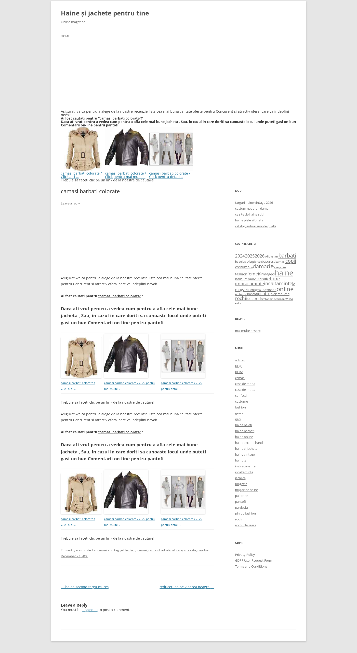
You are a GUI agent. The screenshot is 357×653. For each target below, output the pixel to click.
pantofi (240, 501)
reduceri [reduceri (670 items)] (284, 294)
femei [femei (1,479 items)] (253, 274)
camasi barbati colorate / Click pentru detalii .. (171, 173)
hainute (240, 460)
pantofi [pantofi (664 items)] (252, 294)
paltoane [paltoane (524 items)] (241, 294)
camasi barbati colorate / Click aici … (83, 173)
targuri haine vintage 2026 (254, 202)
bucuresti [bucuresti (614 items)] (269, 261)
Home (65, 36)
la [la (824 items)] (293, 283)
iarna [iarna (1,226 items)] (261, 279)
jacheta (240, 478)
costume (241, 401)
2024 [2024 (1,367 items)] (240, 256)
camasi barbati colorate (165, 550)
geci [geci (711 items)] (271, 274)
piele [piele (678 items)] (274, 294)
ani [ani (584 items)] (276, 256)
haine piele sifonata (249, 220)
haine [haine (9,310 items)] (284, 273)
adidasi (240, 360)
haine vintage (245, 454)
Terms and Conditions (251, 566)
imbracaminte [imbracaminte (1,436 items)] (249, 283)
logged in (90, 609)
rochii (239, 519)
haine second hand (249, 442)
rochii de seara (245, 525)
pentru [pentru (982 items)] (264, 293)
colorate (190, 550)
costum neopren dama (251, 208)
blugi (238, 366)
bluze (239, 372)
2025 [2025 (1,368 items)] (250, 256)
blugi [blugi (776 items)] (251, 261)
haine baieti (243, 425)
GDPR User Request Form (253, 560)
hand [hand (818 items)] (252, 279)
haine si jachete (246, 448)
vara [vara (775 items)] (289, 298)
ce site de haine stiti (249, 214)
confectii (241, 395)
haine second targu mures (85, 587)
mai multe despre (248, 330)
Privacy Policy (245, 554)
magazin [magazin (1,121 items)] (243, 289)
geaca (239, 413)
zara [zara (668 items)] (238, 302)
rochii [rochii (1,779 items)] (241, 298)
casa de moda (245, 383)
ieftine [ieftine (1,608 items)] (273, 278)
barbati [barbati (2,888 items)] (287, 255)
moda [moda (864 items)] (272, 289)
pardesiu (241, 507)
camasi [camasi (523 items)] (280, 261)
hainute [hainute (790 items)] (241, 279)
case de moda (245, 389)
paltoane (241, 495)
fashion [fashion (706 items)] (241, 274)
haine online (244, 437)
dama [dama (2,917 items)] (260, 266)
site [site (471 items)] (263, 299)
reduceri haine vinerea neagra (186, 587)
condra (203, 550)
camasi (102, 550)
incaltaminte (244, 472)
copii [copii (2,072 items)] (290, 260)
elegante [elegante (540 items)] (280, 267)
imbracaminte (245, 466)
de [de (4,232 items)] (270, 266)
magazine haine (246, 490)
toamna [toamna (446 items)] (270, 299)
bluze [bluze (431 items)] (258, 261)
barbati (130, 550)
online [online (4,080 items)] (285, 289)
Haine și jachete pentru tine (105, 13)
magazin (241, 484)
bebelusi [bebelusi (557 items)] (241, 261)
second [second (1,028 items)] (254, 298)
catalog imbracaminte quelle (255, 226)
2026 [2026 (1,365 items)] (259, 256)
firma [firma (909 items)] (263, 274)
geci (238, 419)
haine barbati (244, 431)
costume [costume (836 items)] (242, 266)
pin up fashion (245, 513)
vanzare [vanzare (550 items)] (280, 299)
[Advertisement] (97, 78)
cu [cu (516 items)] (251, 267)
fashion (240, 407)
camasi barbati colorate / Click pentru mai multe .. (127, 173)
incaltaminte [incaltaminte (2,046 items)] (278, 283)
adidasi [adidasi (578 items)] (269, 256)
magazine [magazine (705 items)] (259, 289)
